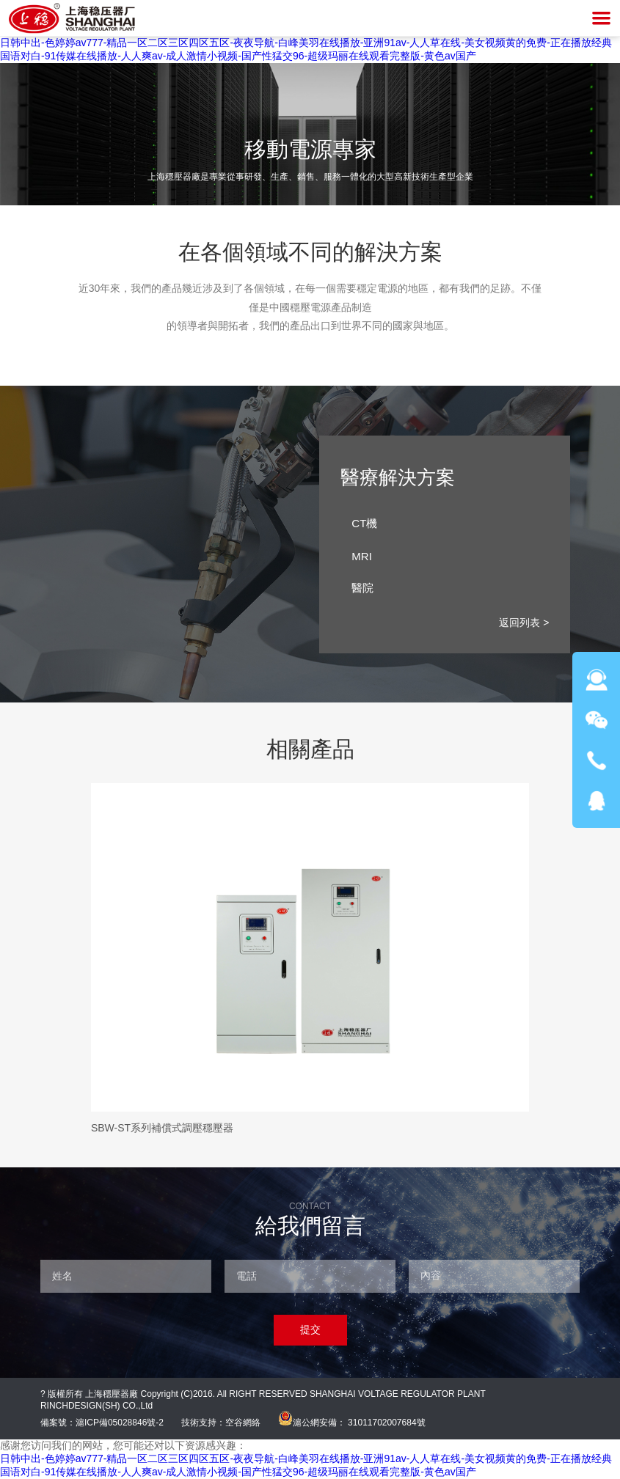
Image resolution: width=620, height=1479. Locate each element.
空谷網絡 (242, 1422)
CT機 (446, 523)
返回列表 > (524, 622)
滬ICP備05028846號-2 (120, 1422)
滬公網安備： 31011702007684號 (352, 1422)
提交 (310, 1329)
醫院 (446, 588)
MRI (446, 555)
